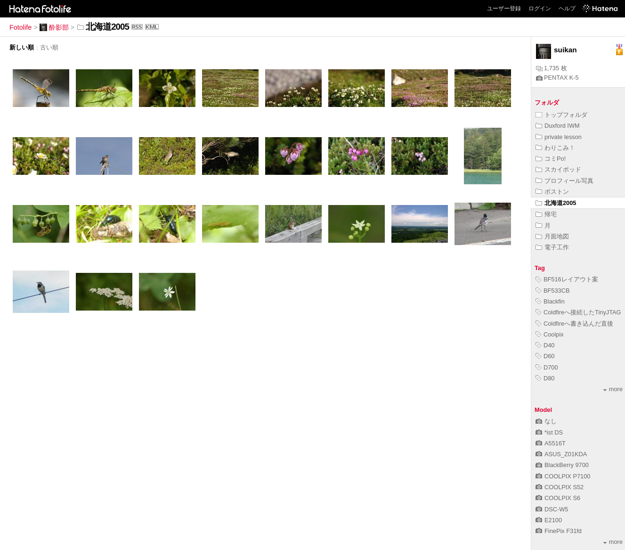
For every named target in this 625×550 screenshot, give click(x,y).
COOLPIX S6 (558, 497)
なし (546, 421)
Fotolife (20, 27)
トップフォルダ (561, 114)
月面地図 (552, 236)
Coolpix (550, 334)
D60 (545, 356)
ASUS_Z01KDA (561, 454)
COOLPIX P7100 (563, 476)
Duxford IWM (558, 125)
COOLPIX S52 (560, 487)
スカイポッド (558, 169)
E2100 (549, 520)
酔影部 (54, 27)
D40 (545, 345)
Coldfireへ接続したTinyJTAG (578, 312)
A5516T (551, 443)
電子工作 (552, 247)
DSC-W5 (552, 509)
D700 (547, 367)
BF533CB (552, 290)
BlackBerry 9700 (562, 464)
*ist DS (549, 432)
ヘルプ (567, 8)
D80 (545, 378)
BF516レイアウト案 (567, 279)
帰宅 (546, 214)
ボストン (552, 191)
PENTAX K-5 (557, 77)
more (613, 389)
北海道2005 (556, 202)
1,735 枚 (551, 68)
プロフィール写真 (564, 180)
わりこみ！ (555, 147)
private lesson (559, 136)
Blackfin (550, 301)
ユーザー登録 (504, 8)
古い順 (49, 47)
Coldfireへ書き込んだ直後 (574, 323)
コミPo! (551, 158)
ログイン (539, 8)
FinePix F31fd (559, 530)
